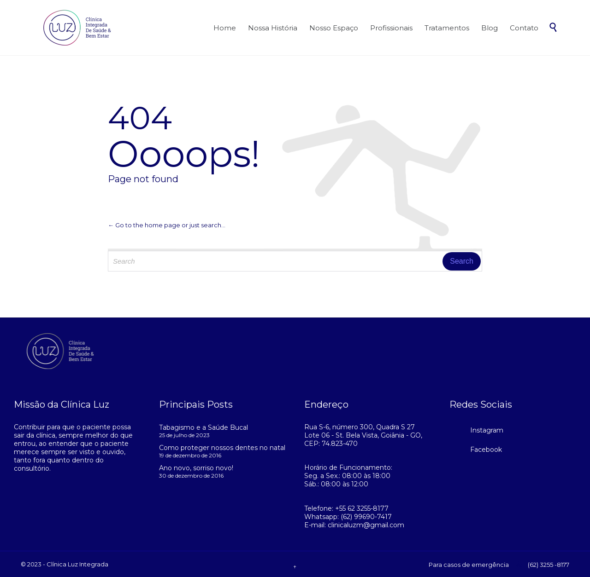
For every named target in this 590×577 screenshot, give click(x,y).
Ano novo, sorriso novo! (196, 468)
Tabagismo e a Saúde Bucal (203, 427)
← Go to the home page (144, 225)
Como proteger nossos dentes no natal (222, 448)
